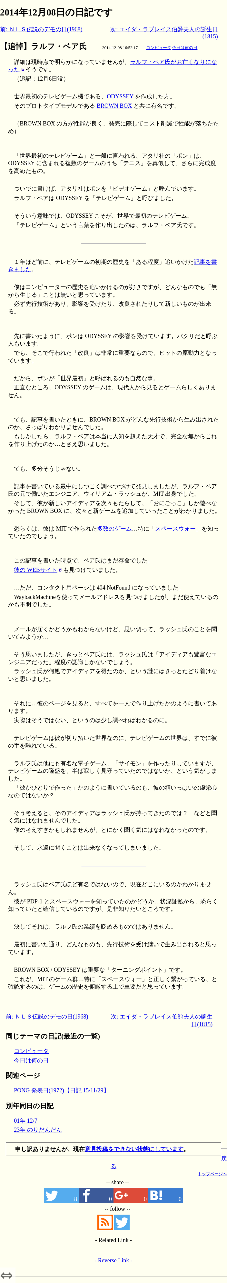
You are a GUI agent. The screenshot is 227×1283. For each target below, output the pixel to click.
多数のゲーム (114, 528)
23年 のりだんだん (38, 1130)
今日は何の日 (184, 47)
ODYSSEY (120, 96)
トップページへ (212, 1173)
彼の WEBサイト (35, 570)
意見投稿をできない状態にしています (134, 1149)
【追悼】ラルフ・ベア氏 (43, 46)
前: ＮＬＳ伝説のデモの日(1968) (41, 29)
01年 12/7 (25, 1121)
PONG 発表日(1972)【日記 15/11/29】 (61, 1090)
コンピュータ (158, 47)
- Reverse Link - (113, 1260)
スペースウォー (175, 528)
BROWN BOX (114, 106)
